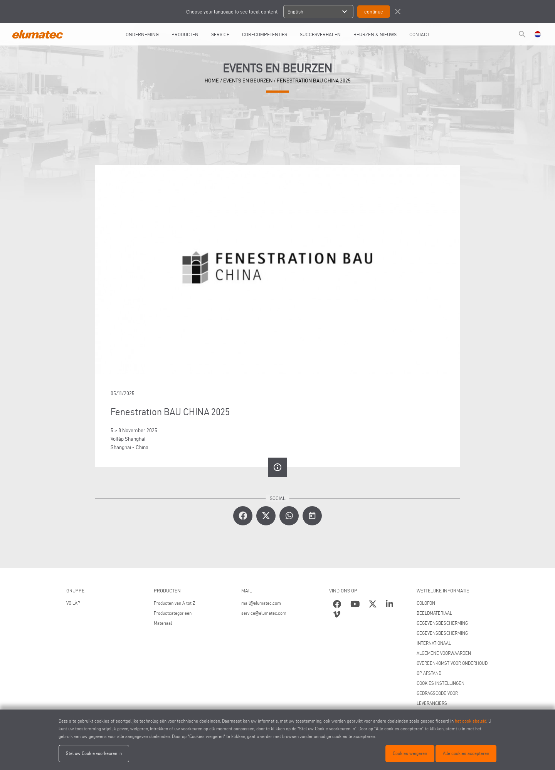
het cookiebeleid (470, 720)
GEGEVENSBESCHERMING (442, 623)
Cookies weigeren (410, 753)
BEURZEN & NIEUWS (375, 34)
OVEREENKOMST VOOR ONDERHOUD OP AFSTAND (452, 668)
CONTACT (419, 34)
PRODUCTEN (185, 34)
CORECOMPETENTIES (264, 34)
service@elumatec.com (263, 613)
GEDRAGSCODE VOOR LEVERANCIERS (437, 698)
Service (220, 34)
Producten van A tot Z (174, 603)
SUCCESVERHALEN (320, 34)
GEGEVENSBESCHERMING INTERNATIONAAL (442, 638)
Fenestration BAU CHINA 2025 (314, 81)
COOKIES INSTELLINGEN (440, 683)
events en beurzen (247, 81)
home (212, 81)
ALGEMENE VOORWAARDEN (444, 653)
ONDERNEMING (142, 34)
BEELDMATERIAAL (434, 613)
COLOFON (426, 603)
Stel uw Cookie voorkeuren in (94, 753)
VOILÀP (73, 603)
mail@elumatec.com (261, 603)
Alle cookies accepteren (466, 753)
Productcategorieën (173, 613)
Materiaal (163, 623)
